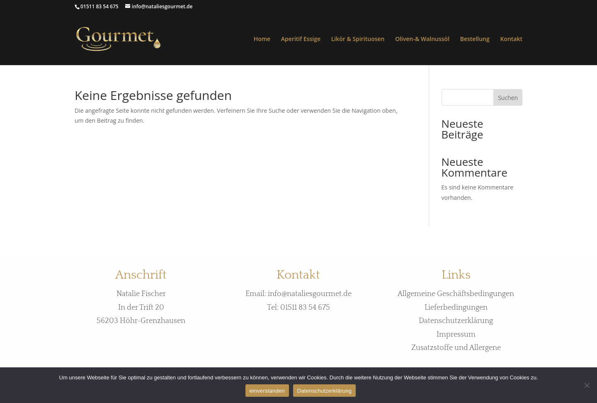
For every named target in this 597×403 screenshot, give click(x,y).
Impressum (456, 334)
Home (262, 39)
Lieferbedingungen (456, 307)
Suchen (508, 98)
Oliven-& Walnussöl (422, 39)
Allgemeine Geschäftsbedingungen (456, 294)
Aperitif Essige (300, 39)
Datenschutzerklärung (456, 321)
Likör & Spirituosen (358, 39)
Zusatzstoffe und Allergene (456, 348)
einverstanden (267, 391)
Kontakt (511, 39)
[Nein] (586, 385)
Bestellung (475, 39)
